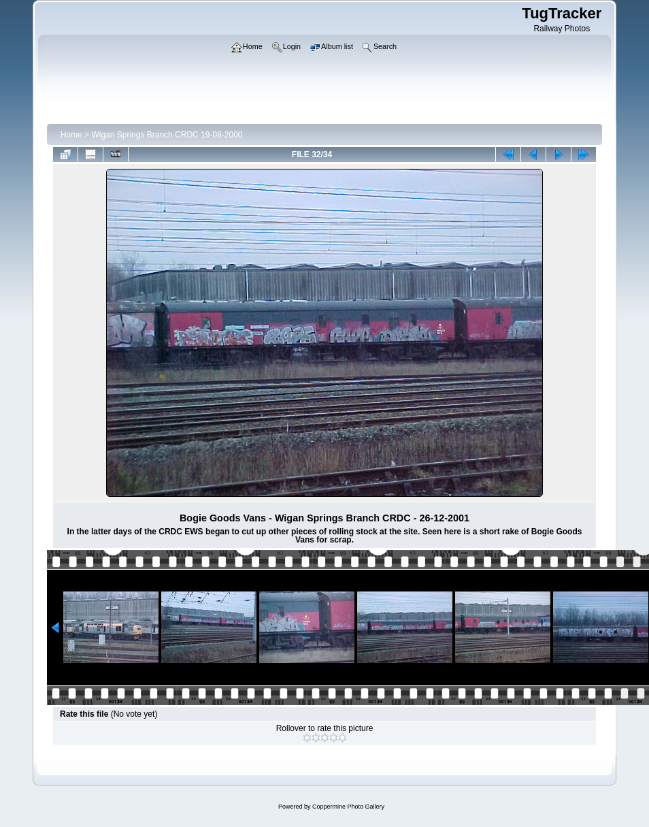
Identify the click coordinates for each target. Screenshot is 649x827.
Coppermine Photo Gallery (348, 806)
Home (71, 135)
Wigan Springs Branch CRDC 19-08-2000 (166, 135)
